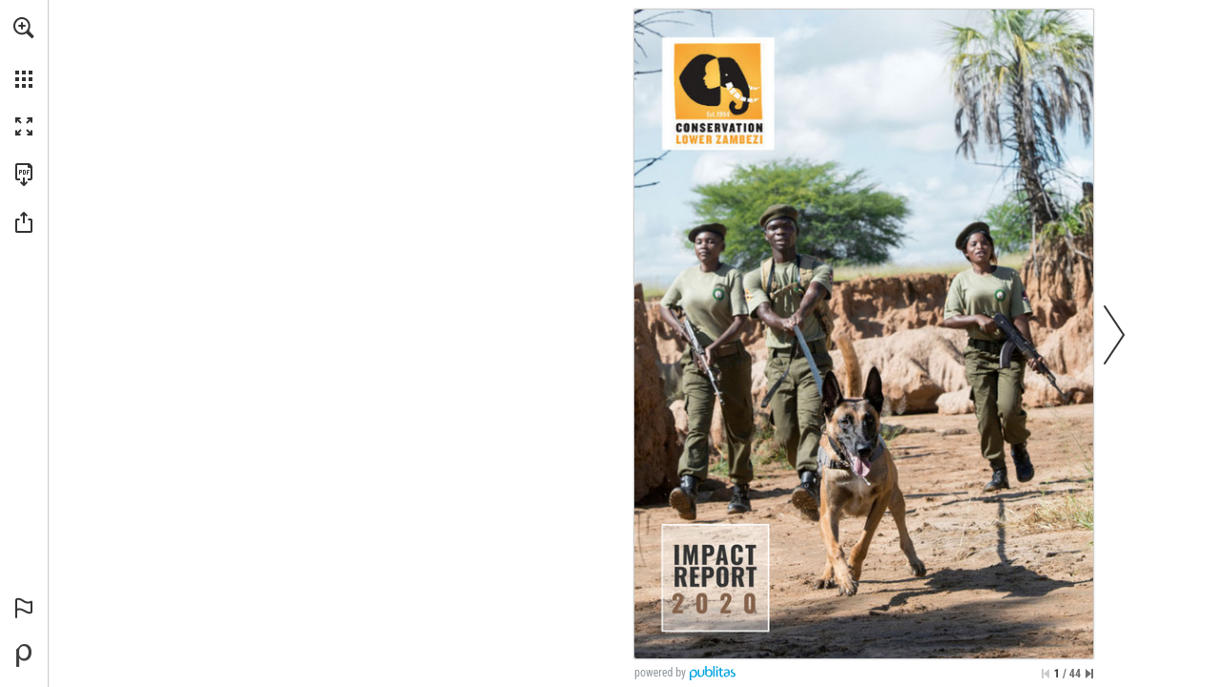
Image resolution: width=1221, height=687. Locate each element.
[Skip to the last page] (1089, 673)
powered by (660, 672)
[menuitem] (24, 52)
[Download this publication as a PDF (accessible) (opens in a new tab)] (24, 174)
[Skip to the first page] (1045, 673)
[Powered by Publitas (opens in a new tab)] (24, 655)
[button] (24, 28)
